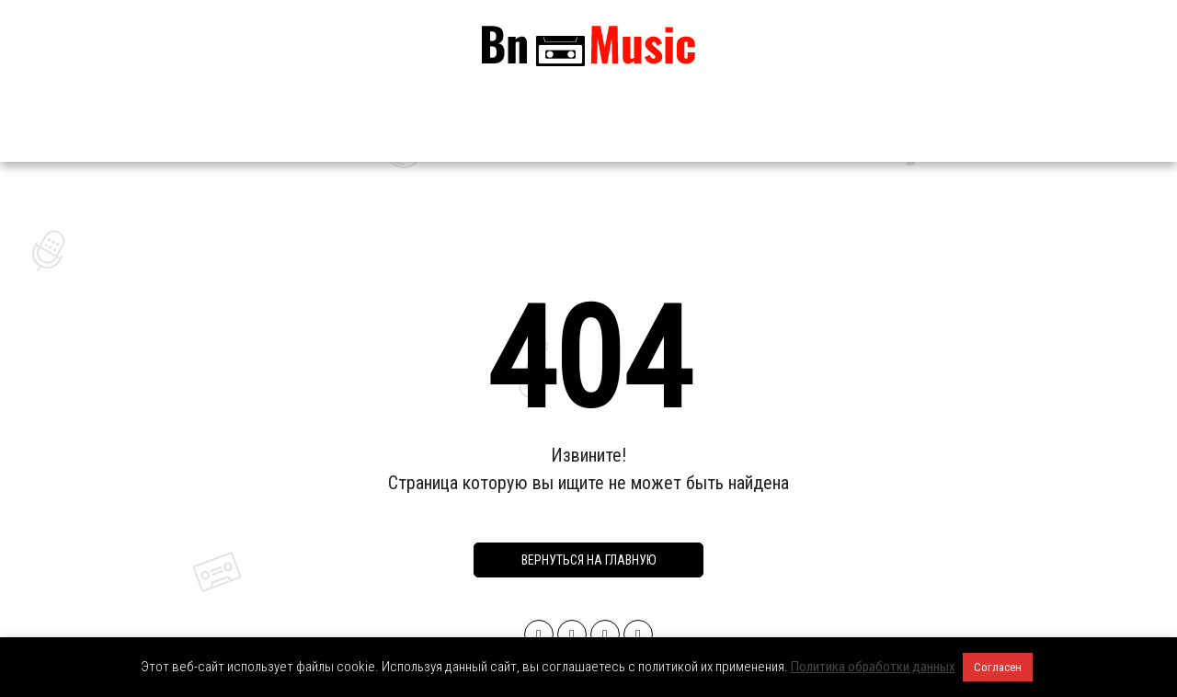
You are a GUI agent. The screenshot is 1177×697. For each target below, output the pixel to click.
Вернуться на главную (589, 560)
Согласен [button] (998, 667)
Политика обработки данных (873, 666)
